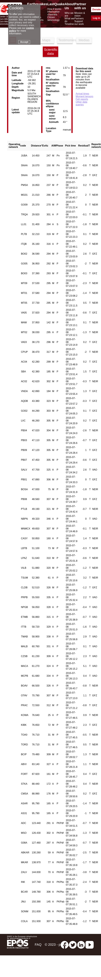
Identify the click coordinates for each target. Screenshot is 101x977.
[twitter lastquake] (73, 944)
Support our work (79, 22)
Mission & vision (79, 14)
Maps (46, 40)
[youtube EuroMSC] (90, 944)
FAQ (38, 944)
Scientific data (50, 52)
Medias (84, 40)
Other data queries (81, 103)
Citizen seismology (53, 18)
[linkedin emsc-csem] (81, 944)
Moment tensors (84, 96)
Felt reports (82, 99)
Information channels (53, 13)
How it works (54, 9)
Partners (79, 18)
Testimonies (65, 40)
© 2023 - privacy (57, 944)
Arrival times (82, 93)
